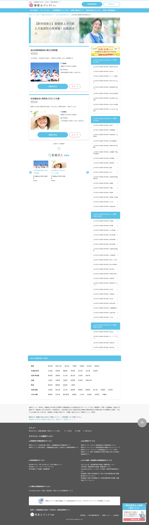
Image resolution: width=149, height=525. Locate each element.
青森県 (73, 371)
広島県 (50, 390)
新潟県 (50, 375)
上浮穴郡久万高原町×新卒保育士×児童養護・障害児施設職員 (105, 152)
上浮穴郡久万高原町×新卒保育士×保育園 (103, 225)
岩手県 (80, 371)
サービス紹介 (68, 431)
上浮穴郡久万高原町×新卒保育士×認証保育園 (104, 239)
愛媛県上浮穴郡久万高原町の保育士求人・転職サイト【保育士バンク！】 (52, 419)
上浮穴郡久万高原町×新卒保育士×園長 (102, 167)
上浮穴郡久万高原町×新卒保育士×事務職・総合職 (105, 197)
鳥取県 (80, 390)
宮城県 (57, 371)
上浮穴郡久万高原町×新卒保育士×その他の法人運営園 (105, 110)
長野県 (57, 375)
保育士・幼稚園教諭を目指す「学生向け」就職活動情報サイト (50, 510)
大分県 (82, 394)
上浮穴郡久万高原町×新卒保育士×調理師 (103, 192)
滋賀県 (73, 380)
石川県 (65, 375)
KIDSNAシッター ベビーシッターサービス (41, 467)
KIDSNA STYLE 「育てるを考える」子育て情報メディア (45, 464)
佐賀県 (97, 394)
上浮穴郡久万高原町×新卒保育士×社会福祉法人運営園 (105, 99)
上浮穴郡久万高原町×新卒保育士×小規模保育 (104, 255)
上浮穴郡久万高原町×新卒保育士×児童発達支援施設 (105, 249)
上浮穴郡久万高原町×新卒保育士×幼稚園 (103, 221)
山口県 (65, 390)
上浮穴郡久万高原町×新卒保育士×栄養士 (103, 188)
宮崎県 (89, 394)
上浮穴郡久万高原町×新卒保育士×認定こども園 (104, 260)
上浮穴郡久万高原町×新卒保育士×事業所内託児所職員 (105, 146)
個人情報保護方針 (94, 515)
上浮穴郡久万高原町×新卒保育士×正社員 (103, 331)
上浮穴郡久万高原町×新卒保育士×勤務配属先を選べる (105, 88)
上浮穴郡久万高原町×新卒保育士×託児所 (103, 289)
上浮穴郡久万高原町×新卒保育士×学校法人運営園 (105, 104)
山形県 (88, 371)
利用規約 (82, 515)
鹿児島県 (66, 394)
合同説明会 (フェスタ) (60, 10)
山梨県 (80, 375)
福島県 (65, 371)
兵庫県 (57, 380)
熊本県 (57, 394)
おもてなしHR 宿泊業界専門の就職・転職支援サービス (97, 464)
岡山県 (57, 390)
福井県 (88, 375)
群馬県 (97, 366)
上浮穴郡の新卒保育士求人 (62, 15)
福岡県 (50, 394)
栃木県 (89, 366)
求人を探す (34, 10)
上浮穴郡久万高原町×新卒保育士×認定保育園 (104, 244)
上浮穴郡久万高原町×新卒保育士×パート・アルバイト (105, 337)
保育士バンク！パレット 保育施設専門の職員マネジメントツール (100, 447)
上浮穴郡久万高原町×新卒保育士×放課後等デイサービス (105, 284)
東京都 (50, 366)
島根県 (73, 390)
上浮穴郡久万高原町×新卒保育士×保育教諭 (103, 163)
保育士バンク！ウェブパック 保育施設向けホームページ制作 (99, 449)
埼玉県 (67, 366)
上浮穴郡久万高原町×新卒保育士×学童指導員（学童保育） (105, 135)
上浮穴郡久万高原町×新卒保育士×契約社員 (103, 347)
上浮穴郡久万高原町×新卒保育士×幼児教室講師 (104, 141)
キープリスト (45, 10)
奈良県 (80, 380)
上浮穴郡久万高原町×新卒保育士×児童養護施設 (104, 308)
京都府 (65, 380)
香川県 (95, 390)
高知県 (110, 390)
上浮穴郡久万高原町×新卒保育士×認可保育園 (104, 235)
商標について (106, 515)
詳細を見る (52, 87)
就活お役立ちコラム (93, 10)
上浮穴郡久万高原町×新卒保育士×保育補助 (103, 158)
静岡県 (57, 385)
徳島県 (103, 390)
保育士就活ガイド (77, 10)
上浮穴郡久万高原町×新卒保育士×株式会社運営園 (105, 93)
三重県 (73, 385)
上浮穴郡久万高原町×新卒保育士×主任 (102, 172)
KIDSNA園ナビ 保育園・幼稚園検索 (39, 469)
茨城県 (82, 366)
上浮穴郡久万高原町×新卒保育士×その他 (103, 201)
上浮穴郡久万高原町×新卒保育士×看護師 (103, 183)
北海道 (50, 371)
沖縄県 (104, 394)
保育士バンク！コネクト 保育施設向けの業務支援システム (98, 445)
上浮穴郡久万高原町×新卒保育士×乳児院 (103, 298)
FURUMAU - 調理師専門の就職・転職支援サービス (96, 467)
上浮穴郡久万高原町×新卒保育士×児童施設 (103, 294)
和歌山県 (89, 380)
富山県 (73, 375)
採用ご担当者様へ (109, 10)
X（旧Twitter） (88, 431)
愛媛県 (88, 390)
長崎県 (74, 394)
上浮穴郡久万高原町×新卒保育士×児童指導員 (104, 206)
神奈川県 (58, 366)
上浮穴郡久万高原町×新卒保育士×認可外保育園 (104, 264)
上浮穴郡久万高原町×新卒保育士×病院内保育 (104, 303)
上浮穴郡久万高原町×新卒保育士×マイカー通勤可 (105, 76)
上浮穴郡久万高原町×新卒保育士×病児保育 (103, 269)
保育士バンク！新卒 (34, 15)
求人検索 (77, 431)
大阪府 (50, 380)
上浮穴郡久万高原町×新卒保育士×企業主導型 (104, 312)
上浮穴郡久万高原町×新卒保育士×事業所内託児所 (105, 66)
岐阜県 (65, 385)
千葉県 (74, 366)
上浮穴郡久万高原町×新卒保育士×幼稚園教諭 (104, 130)
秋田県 (95, 371)
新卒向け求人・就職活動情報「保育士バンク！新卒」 (45, 431)
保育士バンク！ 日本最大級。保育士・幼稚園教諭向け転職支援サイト (50, 445)
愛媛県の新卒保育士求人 (47, 15)
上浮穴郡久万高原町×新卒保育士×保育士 (103, 125)
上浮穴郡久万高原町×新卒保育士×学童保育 (103, 278)
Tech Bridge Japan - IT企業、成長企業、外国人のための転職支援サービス (51, 490)
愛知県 (50, 385)
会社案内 (116, 515)
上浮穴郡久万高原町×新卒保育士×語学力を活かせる (105, 81)
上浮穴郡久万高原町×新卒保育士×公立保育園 (104, 230)
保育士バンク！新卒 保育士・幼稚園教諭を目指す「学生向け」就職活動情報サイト (53, 447)
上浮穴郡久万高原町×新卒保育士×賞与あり (103, 71)
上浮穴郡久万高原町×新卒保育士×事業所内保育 (104, 273)
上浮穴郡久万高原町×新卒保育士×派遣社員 (103, 342)
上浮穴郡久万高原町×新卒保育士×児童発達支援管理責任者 (105, 177)
